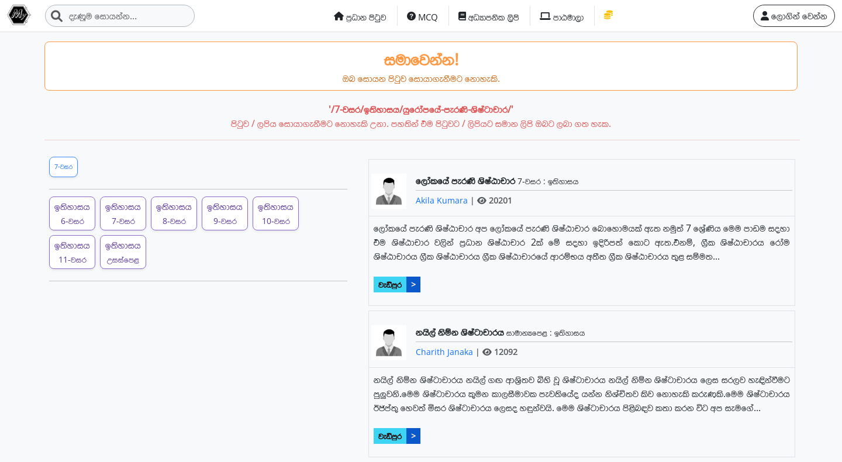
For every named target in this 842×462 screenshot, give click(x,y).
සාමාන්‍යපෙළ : (530, 332)
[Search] (120, 16)
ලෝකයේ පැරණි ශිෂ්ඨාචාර (466, 180)
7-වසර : (532, 181)
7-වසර (63, 166)
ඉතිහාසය (563, 181)
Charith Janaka (445, 351)
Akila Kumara (443, 200)
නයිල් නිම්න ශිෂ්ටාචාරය (461, 332)
